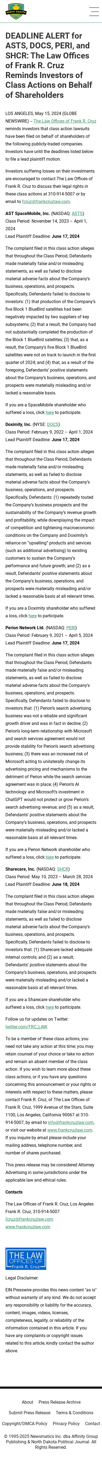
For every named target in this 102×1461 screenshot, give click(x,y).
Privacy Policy (66, 1423)
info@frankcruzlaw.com (71, 1122)
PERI (70, 627)
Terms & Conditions (74, 1412)
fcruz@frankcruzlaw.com (46, 201)
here (50, 412)
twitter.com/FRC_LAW (26, 1026)
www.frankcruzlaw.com (69, 1130)
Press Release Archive (60, 1402)
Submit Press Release (29, 1412)
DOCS (52, 424)
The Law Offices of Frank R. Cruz (64, 121)
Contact (92, 1423)
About (27, 1402)
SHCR (62, 869)
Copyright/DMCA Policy (24, 1423)
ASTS (77, 213)
